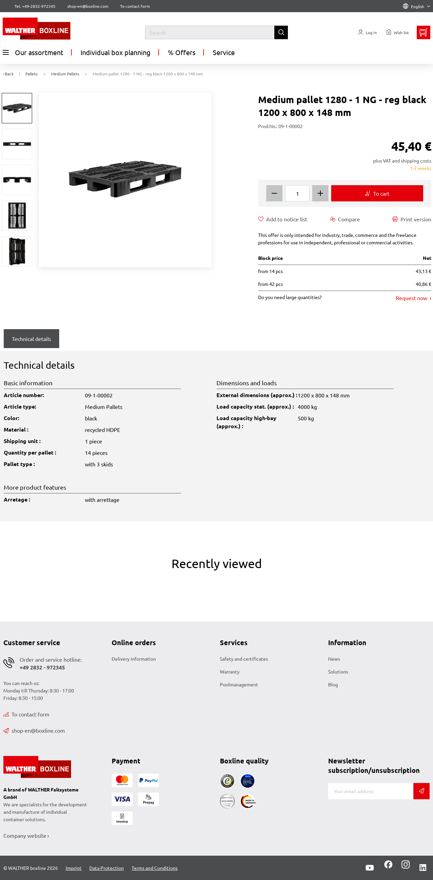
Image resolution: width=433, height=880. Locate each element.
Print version (411, 219)
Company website (24, 835)
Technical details (31, 338)
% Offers (182, 52)
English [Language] (416, 6)
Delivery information (134, 659)
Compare (345, 219)
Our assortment (33, 52)
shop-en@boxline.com (34, 730)
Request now (412, 297)
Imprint (74, 868)
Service (224, 52)
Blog (333, 684)
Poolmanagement (239, 684)
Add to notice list (282, 219)
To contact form (135, 6)
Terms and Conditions (155, 868)
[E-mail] (370, 791)
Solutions (338, 671)
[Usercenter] (367, 32)
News (334, 659)
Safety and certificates (244, 659)
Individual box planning (116, 52)
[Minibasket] (423, 32)
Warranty (230, 671)
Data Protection (106, 868)
